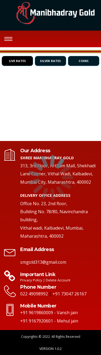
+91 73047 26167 (69, 294)
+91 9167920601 (36, 321)
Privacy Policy (31, 280)
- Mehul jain (66, 321)
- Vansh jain (66, 313)
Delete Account (58, 280)
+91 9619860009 (36, 313)
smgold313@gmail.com (43, 262)
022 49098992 (34, 294)
